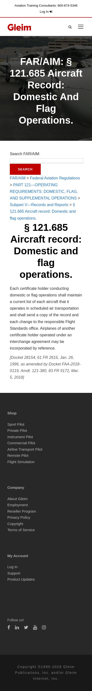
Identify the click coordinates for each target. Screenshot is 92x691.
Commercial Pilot (21, 443)
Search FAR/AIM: (25, 154)
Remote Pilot (17, 455)
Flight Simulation (21, 462)
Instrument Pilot (20, 437)
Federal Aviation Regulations (55, 178)
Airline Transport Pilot (24, 449)
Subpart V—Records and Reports (39, 205)
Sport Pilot (15, 424)
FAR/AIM (18, 178)
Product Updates (21, 579)
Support (13, 573)
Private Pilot (17, 430)
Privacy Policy (18, 517)
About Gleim (17, 499)
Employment (17, 505)
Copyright (15, 524)
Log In (46, 11)
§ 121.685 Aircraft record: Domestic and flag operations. (43, 211)
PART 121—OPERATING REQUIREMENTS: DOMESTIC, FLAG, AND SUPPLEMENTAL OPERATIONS (44, 191)
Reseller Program (21, 511)
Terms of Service (21, 530)
